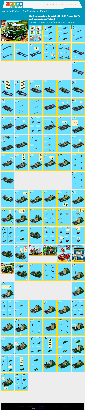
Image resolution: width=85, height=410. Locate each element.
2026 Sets (59, 4)
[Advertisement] (43, 70)
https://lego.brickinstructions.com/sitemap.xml (44, 408)
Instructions (18, 11)
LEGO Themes (69, 4)
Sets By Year (50, 4)
